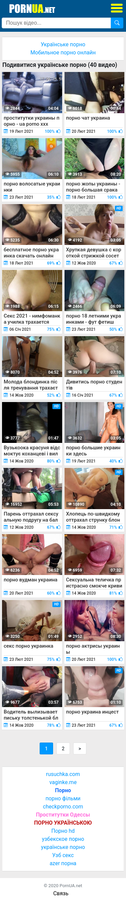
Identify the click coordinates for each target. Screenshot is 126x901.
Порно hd (63, 831)
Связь (60, 893)
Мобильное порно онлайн (62, 52)
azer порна (63, 863)
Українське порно (63, 44)
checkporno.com (63, 806)
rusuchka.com (63, 774)
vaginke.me (63, 782)
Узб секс (63, 855)
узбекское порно (63, 839)
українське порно (63, 847)
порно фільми (62, 798)
